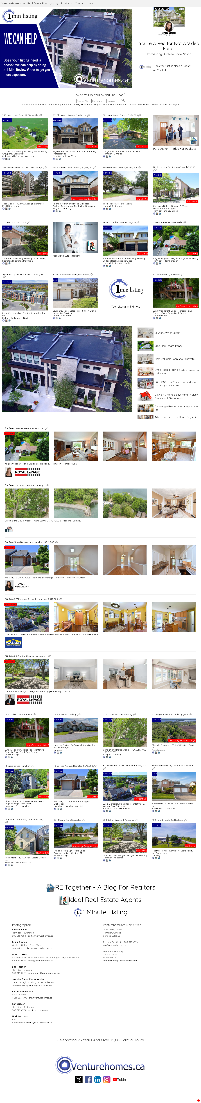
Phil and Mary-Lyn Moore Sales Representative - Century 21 (69, 851)
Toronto (132, 104)
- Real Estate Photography (30, 3)
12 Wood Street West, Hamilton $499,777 (25, 819)
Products (66, 3)
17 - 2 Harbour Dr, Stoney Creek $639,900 (174, 167)
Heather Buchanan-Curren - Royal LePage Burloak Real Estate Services (124, 259)
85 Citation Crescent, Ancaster (26, 655)
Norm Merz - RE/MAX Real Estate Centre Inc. (172, 804)
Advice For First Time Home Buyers (174, 417)
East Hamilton (23, 806)
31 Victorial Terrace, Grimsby (25, 485)
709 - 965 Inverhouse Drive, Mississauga (22, 167)
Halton (67, 104)
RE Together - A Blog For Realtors (100, 887)
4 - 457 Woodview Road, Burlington (71, 274)
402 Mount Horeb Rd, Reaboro (168, 819)
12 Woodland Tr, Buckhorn (167, 274)
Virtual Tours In (30, 104)
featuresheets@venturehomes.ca (120, 960)
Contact (80, 3)
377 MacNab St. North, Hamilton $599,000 (31, 599)
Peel (140, 104)
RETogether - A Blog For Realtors (174, 148)
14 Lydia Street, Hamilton (18, 765)
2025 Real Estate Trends (169, 345)
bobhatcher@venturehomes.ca (44, 973)
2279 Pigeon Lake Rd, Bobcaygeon (170, 714)
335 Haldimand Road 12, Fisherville (20, 115)
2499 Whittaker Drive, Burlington (119, 222)
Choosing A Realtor (166, 406)
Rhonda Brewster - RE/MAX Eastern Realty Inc (173, 746)
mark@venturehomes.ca (39, 1022)
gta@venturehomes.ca (40, 997)
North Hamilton (91, 634)
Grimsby (67, 208)
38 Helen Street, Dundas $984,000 (120, 115)
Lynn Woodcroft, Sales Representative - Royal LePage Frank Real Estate (173, 312)
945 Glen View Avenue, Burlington (120, 167)
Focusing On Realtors (66, 256)
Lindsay (76, 104)
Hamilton (42, 104)
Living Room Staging (166, 369)
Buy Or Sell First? (164, 382)
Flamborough (171, 260)
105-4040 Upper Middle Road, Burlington (23, 274)
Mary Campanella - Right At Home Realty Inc (23, 314)
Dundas (118, 153)
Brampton (13, 206)
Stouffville (71, 156)
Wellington (174, 104)
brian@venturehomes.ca (39, 948)
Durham (163, 104)
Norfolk (147, 104)
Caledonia (170, 808)
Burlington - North (120, 263)
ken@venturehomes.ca (39, 1010)
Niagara (98, 104)
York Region (59, 156)
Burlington (116, 206)
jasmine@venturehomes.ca (41, 985)
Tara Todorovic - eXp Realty (117, 203)
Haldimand (87, 104)
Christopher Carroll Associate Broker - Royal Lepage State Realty (24, 802)
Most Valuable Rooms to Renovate (174, 358)
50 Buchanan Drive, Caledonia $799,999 (172, 765)
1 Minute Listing (100, 912)
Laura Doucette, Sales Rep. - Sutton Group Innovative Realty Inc (74, 312)
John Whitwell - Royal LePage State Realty (24, 258)
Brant (106, 104)
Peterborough (55, 104)
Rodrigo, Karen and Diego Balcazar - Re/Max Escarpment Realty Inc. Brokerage (74, 204)
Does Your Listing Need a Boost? (172, 65)
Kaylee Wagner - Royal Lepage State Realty (175, 258)
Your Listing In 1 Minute (125, 306)
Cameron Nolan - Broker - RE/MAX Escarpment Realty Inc (170, 207)
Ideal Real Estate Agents (100, 899)
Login (91, 3)
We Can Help (160, 70)
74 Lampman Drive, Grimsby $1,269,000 (73, 167)
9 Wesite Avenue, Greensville (168, 222)
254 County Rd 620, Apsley (68, 819)
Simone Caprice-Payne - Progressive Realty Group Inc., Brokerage (24, 152)
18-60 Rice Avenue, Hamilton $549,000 (29, 542)
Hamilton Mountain (23, 260)
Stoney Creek (171, 210)
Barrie (155, 104)
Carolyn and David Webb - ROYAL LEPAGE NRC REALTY (33, 520)
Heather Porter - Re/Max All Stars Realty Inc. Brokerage (74, 746)
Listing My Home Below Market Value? (176, 394)
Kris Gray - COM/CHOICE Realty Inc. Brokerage (29, 577)
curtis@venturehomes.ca (40, 935)
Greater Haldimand (25, 156)
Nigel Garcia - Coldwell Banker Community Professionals (74, 152)
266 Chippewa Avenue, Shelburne (70, 115)
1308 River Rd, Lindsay (65, 714)
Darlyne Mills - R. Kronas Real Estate (121, 151)
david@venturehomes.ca (40, 960)
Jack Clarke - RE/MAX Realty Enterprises (23, 203)
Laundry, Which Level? (167, 332)
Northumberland (118, 104)
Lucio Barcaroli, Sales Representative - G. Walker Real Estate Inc (37, 634)
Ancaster (65, 691)
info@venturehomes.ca (114, 945)
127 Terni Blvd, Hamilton (14, 222)
